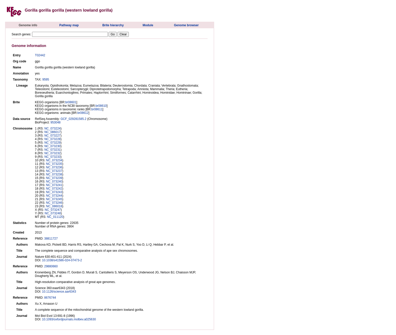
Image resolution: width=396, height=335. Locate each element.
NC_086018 (54, 206)
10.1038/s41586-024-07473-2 (62, 260)
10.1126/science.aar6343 (59, 291)
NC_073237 (54, 171)
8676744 (50, 297)
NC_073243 (54, 192)
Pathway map (69, 25)
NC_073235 (54, 164)
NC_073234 (54, 160)
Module (148, 25)
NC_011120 (55, 217)
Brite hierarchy (113, 25)
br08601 (70, 102)
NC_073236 (54, 167)
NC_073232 (52, 153)
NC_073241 (54, 185)
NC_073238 (54, 174)
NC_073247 (53, 210)
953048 (56, 122)
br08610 (101, 106)
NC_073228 (52, 139)
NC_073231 (52, 149)
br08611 (97, 109)
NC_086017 (52, 132)
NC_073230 (52, 146)
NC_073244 (54, 195)
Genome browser (186, 25)
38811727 (51, 238)
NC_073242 (54, 188)
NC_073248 (53, 213)
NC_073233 (52, 157)
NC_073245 (54, 199)
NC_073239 (54, 178)
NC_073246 (54, 202)
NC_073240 (54, 181)
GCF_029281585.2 (73, 119)
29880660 (51, 266)
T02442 (40, 55)
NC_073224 (52, 128)
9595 (45, 79)
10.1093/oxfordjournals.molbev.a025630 (69, 319)
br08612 (82, 113)
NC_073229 (52, 142)
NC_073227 (52, 135)
